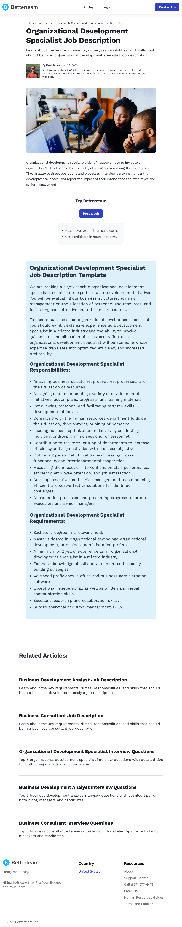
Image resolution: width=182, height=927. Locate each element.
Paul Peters (53, 65)
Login (106, 7)
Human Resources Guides (144, 897)
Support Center (136, 878)
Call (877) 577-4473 (139, 884)
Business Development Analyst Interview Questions (77, 787)
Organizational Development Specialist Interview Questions (87, 751)
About (128, 871)
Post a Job (167, 7)
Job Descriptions (36, 23)
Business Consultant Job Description (61, 715)
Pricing (88, 7)
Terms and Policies (138, 904)
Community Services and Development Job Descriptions (90, 23)
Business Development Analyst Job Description (73, 679)
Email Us (131, 891)
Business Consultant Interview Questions (66, 823)
